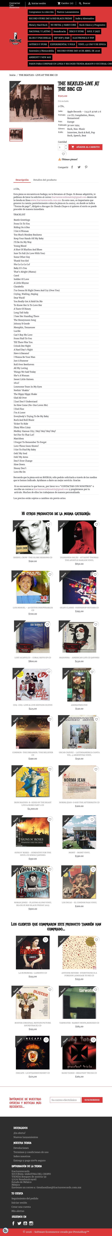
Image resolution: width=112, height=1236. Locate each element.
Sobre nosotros (21, 1156)
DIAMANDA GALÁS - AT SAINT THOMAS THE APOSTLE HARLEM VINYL (79, 558)
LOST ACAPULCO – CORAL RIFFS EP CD (33, 657)
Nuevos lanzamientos (25, 1137)
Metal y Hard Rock (38, 25)
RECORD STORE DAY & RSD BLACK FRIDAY (50, 18)
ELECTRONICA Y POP (83, 38)
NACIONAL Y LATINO (39, 31)
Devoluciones (21, 1148)
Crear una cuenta (21, 1207)
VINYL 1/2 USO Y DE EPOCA (92, 44)
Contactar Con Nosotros (14, 5)
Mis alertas (17, 1211)
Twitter (21, 1223)
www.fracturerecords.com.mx (46, 200)
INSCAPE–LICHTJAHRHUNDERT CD (33, 1073)
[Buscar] (90, 3)
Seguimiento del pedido (24, 1198)
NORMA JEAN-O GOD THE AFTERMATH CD (79, 802)
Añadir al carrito (85, 147)
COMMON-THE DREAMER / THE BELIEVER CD (32, 753)
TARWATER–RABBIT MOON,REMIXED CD (79, 1023)
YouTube (28, 1223)
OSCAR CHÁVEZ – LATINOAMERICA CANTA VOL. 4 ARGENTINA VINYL (79, 753)
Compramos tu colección (41, 12)
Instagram (34, 1223)
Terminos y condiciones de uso (30, 1152)
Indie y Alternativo (84, 18)
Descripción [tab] (22, 180)
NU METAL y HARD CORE (63, 25)
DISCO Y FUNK (76, 31)
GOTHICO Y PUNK (38, 44)
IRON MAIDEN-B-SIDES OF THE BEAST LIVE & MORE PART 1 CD (32, 803)
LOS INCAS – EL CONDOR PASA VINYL (79, 902)
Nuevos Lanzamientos (68, 12)
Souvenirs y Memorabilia (41, 51)
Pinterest (86, 167)
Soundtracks (60, 31)
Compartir (72, 167)
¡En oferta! (19, 1133)
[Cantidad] (61, 147)
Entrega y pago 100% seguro (29, 1160)
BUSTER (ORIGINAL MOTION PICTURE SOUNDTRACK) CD (33, 1024)
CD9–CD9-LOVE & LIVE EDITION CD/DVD (32, 705)
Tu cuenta (17, 1193)
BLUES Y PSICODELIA (40, 38)
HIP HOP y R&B (61, 38)
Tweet (79, 167)
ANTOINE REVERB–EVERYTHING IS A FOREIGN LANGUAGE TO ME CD (79, 974)
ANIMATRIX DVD (79, 705)
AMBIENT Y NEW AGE (40, 57)
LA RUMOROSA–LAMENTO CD (32, 973)
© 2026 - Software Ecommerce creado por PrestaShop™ (56, 1231)
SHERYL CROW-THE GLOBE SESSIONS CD (32, 557)
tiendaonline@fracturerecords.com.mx (59, 1187)
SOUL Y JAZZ (93, 31)
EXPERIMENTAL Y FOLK (62, 44)
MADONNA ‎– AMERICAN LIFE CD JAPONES (79, 657)
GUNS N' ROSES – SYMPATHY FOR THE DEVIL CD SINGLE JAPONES (33, 853)
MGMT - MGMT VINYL (79, 852)
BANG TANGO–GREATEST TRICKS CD (79, 1073)
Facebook (16, 1223)
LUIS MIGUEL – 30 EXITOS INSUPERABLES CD (33, 609)
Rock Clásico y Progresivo (92, 25)
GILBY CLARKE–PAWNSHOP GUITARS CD (79, 607)
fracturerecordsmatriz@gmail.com (69, 197)
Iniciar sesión (19, 1202)
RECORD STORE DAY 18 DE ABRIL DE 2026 (78, 51)
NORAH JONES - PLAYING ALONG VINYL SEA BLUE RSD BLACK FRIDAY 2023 (33, 903)
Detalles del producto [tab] (45, 180)
